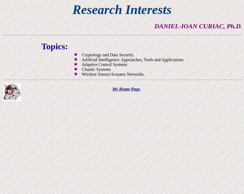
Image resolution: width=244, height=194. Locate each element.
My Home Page (126, 89)
